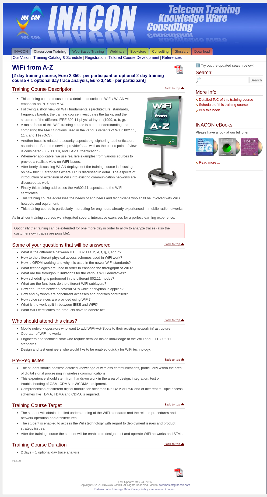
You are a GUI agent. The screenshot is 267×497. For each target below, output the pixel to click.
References (172, 57)
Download (202, 51)
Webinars (117, 51)
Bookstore (138, 51)
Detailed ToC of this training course (226, 100)
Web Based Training (88, 51)
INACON (21, 51)
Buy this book (209, 110)
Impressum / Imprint (162, 489)
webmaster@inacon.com (174, 485)
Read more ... (209, 162)
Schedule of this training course (223, 105)
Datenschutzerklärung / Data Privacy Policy (121, 489)
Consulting (160, 51)
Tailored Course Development (133, 57)
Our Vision (22, 57)
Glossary (181, 51)
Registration (95, 57)
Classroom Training (50, 51)
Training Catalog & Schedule (57, 57)
